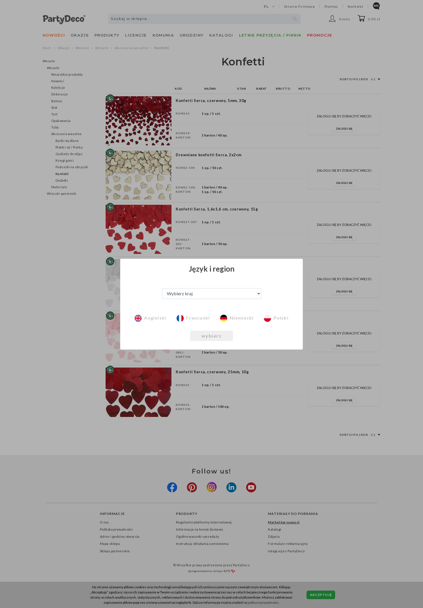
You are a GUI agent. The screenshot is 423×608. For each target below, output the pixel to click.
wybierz (211, 335)
